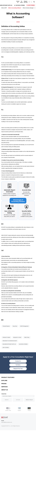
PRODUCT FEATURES (7, 382)
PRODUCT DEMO (6, 342)
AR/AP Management (24, 334)
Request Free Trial (25, 2)
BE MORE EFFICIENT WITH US (9, 349)
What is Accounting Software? (14, 7)
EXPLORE (4, 385)
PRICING (4, 389)
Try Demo (21, 2)
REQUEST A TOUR (17, 342)
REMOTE (6, 405)
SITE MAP (18, 405)
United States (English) (6, 401)
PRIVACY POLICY (29, 405)
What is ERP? (4, 7)
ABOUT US (4, 395)
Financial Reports (6, 334)
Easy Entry (15, 334)
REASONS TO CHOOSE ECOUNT (10, 346)
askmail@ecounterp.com (6, 427)
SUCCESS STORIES (20, 5)
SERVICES (4, 392)
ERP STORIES (31, 5)
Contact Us (17, 2)
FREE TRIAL (26, 342)
